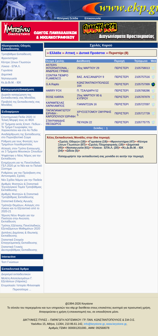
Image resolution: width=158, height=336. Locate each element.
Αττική (70, 53)
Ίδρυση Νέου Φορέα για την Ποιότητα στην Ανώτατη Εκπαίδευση (17, 218)
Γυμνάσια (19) (98, 141)
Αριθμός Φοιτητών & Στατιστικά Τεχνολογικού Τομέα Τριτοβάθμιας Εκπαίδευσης (21, 186)
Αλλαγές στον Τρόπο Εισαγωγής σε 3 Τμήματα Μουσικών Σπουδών (21, 150)
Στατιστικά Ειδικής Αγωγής (17, 201)
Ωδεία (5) (72, 150)
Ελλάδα (55, 53)
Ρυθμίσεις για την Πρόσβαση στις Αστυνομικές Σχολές (21, 174)
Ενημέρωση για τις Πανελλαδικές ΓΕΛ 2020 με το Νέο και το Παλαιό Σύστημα (21, 165)
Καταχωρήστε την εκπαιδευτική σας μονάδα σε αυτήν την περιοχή (101, 156)
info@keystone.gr (94, 323)
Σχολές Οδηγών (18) (72, 141)
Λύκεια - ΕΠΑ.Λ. (11, 66)
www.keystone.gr (116, 323)
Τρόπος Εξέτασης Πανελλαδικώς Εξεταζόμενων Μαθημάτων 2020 (21, 227)
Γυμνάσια (6, 70)
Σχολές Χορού (101, 45)
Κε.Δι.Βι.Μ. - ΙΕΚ (11, 82)
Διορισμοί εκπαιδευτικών (16, 274)
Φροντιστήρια (9, 58)
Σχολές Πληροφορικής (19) (106, 144)
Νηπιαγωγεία (9, 78)
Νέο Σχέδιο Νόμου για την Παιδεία (21, 179)
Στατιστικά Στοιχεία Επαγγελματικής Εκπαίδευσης (19, 241)
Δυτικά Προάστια (92, 53)
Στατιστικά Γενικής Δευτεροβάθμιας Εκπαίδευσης (19, 248)
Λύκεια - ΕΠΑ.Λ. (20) (106, 147)
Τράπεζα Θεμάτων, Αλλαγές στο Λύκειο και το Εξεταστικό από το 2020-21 (20, 208)
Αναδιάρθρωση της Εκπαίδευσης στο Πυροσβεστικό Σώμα (21, 136)
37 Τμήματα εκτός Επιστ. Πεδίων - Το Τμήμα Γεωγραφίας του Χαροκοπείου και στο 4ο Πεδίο (21, 127)
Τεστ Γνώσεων (9, 261)
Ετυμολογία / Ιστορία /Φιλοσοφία (20, 285)
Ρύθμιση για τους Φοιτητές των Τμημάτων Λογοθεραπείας (19, 143)
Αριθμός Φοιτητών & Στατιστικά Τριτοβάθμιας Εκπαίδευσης (19, 195)
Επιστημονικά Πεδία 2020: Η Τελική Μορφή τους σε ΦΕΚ (18, 118)
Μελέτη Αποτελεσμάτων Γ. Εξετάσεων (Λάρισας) (16, 280)
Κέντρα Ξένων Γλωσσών (16, 62)
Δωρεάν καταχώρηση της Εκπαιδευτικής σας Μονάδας (18, 96)
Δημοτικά (6, 74)
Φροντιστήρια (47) (122, 141)
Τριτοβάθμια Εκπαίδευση (16, 54)
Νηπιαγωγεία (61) (78, 147)
